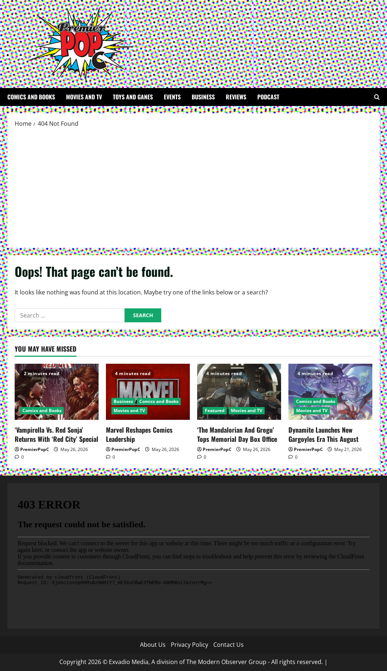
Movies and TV (84, 96)
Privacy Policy (189, 645)
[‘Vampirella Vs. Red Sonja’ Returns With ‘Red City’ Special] (57, 392)
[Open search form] (377, 97)
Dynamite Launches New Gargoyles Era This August (323, 434)
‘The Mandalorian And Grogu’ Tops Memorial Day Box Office (237, 434)
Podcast (268, 96)
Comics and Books (31, 96)
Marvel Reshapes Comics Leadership (139, 434)
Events (172, 96)
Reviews (236, 96)
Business (203, 96)
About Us (153, 645)
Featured (215, 410)
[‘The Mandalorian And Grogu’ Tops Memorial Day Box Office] (239, 392)
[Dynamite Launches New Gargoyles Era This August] (330, 392)
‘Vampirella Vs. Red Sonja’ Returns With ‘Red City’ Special (56, 434)
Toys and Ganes (133, 96)
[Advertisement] (193, 187)
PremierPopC (34, 449)
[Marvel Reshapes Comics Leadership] (148, 392)
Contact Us (228, 645)
